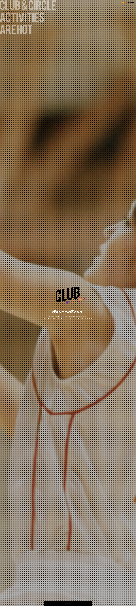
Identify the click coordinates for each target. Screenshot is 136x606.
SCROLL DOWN (68, 604)
